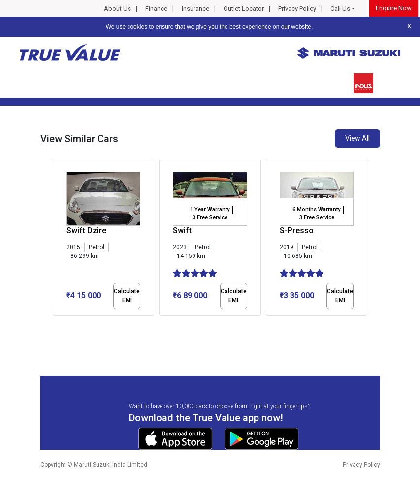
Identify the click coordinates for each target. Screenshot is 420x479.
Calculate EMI (127, 296)
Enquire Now (394, 8)
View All (357, 138)
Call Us (340, 8)
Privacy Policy (297, 8)
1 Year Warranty (209, 209)
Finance (156, 8)
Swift (182, 230)
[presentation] (57, 239)
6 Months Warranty (316, 209)
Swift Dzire (86, 230)
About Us (117, 8)
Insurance (195, 8)
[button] (56, 323)
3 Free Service (210, 217)
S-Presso (297, 230)
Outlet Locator (244, 8)
